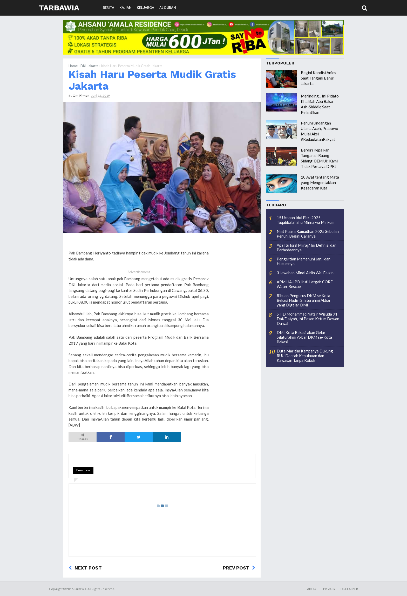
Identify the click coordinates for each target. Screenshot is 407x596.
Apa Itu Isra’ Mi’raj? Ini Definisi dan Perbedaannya (306, 247)
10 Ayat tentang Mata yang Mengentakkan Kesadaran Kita (320, 182)
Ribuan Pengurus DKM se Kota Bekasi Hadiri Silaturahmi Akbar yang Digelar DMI (304, 300)
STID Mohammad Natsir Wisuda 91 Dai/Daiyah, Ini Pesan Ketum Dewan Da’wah (308, 319)
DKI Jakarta (89, 66)
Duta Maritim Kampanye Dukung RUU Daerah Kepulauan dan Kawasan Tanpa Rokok (305, 356)
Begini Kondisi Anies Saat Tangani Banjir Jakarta (318, 78)
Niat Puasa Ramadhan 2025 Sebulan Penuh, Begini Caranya (308, 233)
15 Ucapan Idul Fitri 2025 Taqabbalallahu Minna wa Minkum (305, 220)
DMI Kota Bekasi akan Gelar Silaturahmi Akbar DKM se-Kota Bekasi (304, 337)
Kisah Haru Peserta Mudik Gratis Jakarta (152, 80)
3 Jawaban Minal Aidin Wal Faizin (305, 272)
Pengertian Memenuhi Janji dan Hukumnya (303, 261)
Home (73, 66)
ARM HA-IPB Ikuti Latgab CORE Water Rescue (305, 284)
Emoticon (83, 470)
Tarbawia (59, 7)
